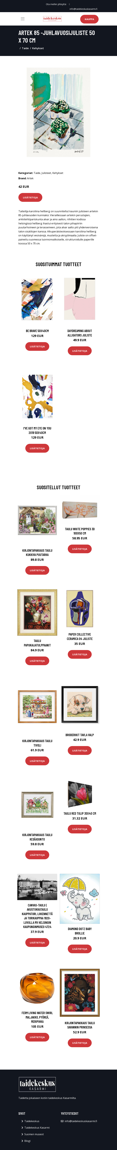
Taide (25, 48)
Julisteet (46, 173)
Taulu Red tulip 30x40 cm (80, 813)
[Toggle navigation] (22, 19)
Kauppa (89, 19)
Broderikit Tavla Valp (80, 735)
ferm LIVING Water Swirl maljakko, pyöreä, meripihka (37, 1017)
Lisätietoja (30, 197)
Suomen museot (34, 1134)
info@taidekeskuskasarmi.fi (83, 8)
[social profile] (69, 4)
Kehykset (38, 48)
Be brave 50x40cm (37, 331)
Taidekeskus (31, 1121)
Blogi (27, 1141)
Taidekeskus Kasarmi (37, 1127)
